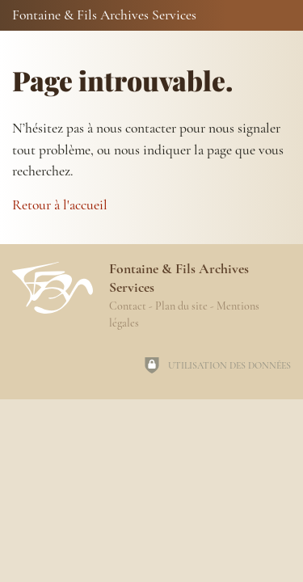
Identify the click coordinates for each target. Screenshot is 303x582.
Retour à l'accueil (59, 204)
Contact (127, 306)
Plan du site (181, 306)
